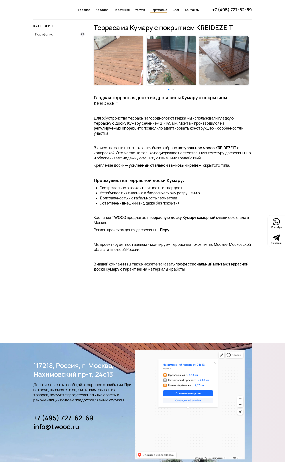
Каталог (102, 9)
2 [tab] (173, 90)
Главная (84, 9)
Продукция (122, 9)
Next (253, 60)
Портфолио (158, 9)
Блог (176, 9)
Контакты (192, 9)
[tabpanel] (118, 60)
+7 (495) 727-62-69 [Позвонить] (232, 10)
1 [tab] (168, 90)
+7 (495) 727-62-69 (63, 418)
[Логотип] (49, 9)
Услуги (140, 9)
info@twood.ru (56, 426)
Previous (89, 60)
